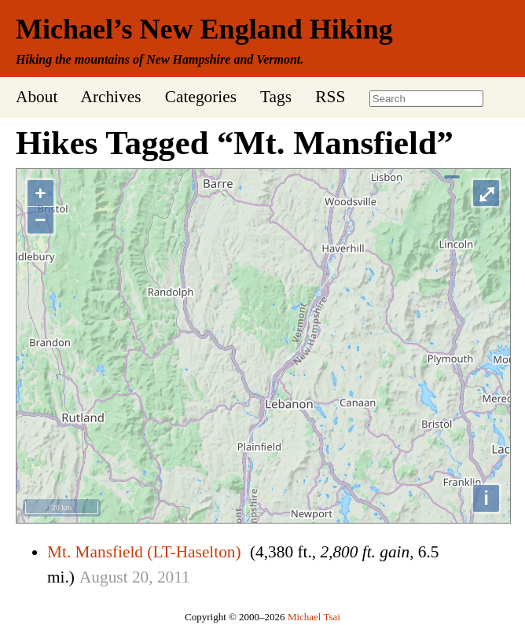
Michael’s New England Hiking (204, 29)
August (103, 577)
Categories (201, 96)
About (36, 96)
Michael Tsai (314, 617)
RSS (330, 96)
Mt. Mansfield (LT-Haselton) (144, 551)
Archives (110, 96)
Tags (276, 96)
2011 (173, 577)
